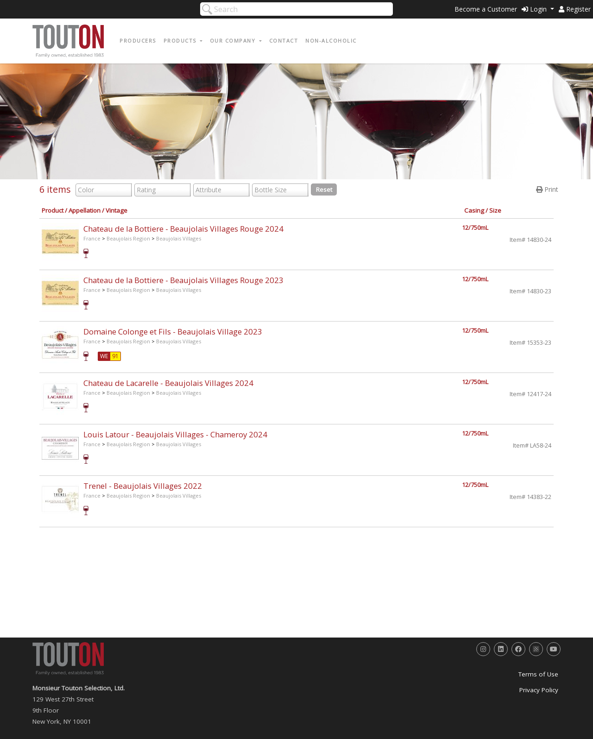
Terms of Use (538, 674)
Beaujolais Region (128, 238)
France (92, 238)
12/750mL (475, 228)
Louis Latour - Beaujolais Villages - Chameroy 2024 (175, 434)
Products (181, 40)
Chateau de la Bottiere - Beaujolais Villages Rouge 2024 (183, 228)
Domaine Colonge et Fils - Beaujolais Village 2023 (172, 331)
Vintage (116, 210)
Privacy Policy (538, 690)
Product (52, 210)
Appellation (85, 210)
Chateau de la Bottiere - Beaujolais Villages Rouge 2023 (183, 280)
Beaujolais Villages (178, 238)
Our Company (234, 40)
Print (547, 189)
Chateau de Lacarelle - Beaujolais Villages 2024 (168, 383)
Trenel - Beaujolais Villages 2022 (142, 485)
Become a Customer (485, 9)
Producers (138, 40)
